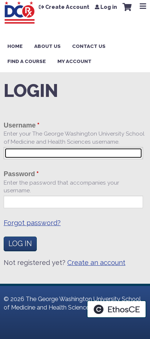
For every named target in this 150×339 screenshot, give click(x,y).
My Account (74, 61)
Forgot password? (32, 223)
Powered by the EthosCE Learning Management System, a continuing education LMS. (116, 309)
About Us (47, 46)
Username (20, 125)
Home (15, 46)
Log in (108, 7)
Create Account (67, 7)
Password (19, 174)
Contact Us (89, 46)
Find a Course (26, 61)
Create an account (96, 262)
